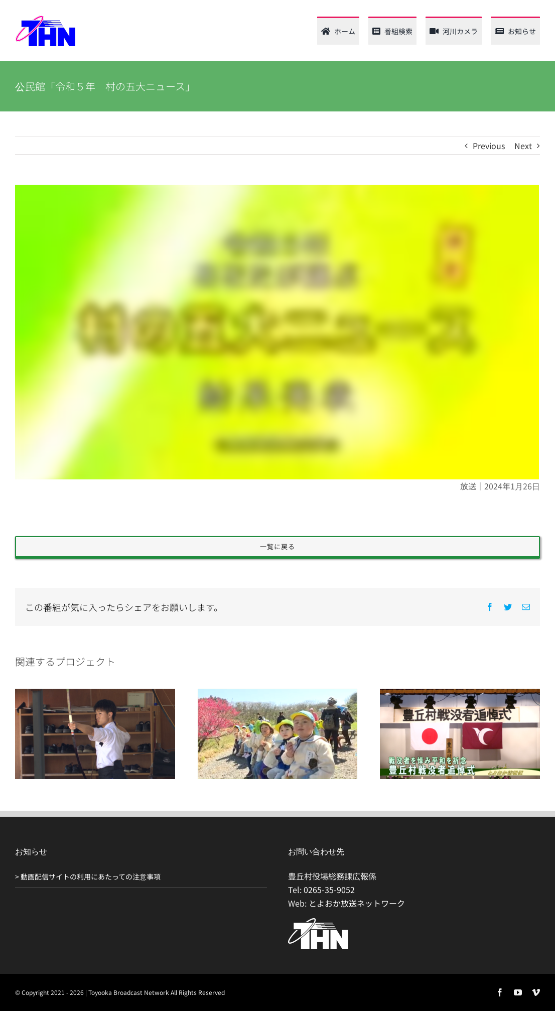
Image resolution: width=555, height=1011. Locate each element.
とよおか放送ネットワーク (357, 903)
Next (523, 146)
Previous (489, 146)
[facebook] (500, 992)
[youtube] (518, 992)
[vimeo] (536, 992)
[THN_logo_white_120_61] (318, 922)
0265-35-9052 (329, 889)
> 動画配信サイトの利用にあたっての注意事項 (88, 876)
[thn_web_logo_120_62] (45, 19)
